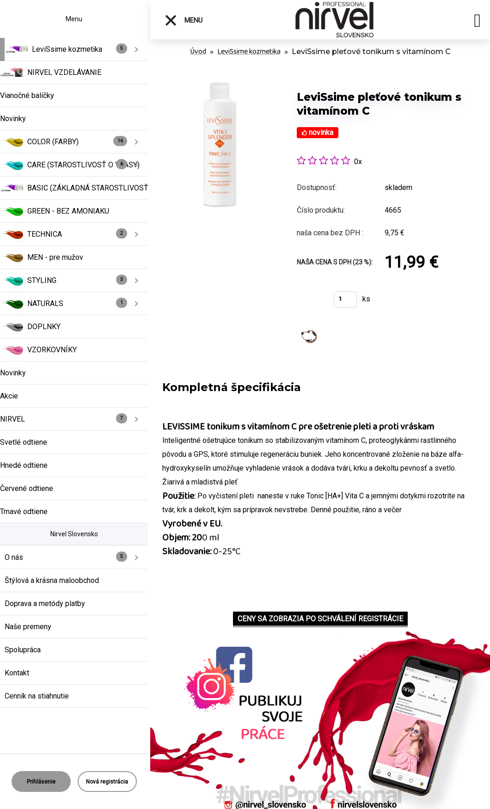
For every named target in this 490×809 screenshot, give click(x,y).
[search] (477, 22)
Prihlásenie (41, 781)
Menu (183, 20)
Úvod (198, 51)
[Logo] (336, 19)
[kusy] (345, 299)
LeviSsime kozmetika (249, 51)
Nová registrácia (107, 781)
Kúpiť (309, 302)
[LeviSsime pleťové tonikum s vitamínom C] (220, 83)
